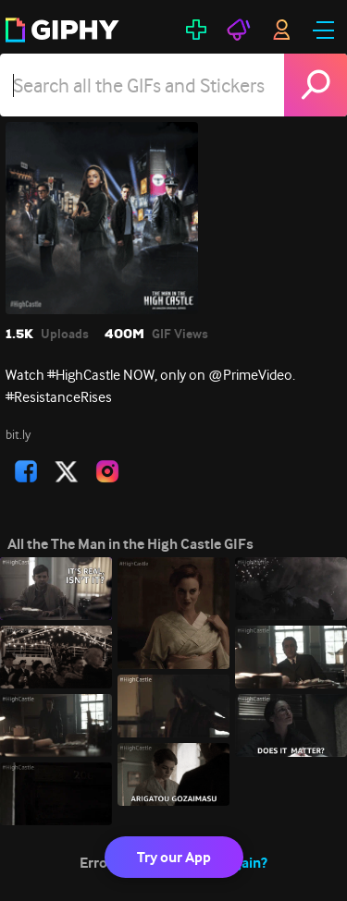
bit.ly (18, 434)
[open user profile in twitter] (66, 471)
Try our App (174, 857)
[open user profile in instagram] (107, 471)
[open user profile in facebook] (26, 471)
